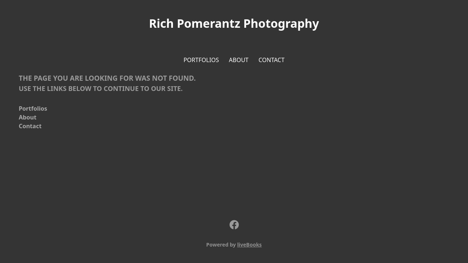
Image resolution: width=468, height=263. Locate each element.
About (239, 60)
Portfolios (201, 60)
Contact (271, 60)
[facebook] (234, 225)
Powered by (234, 244)
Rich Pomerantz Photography (234, 23)
